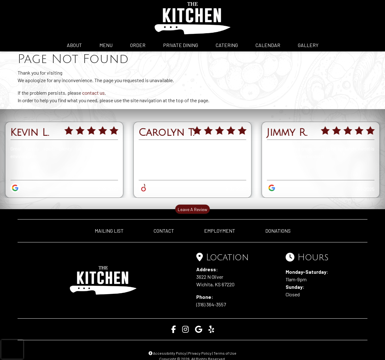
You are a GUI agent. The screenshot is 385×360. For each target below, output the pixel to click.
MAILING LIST (109, 231)
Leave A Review (192, 209)
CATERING (227, 45)
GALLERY (308, 45)
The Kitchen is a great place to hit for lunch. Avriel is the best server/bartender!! (320, 152)
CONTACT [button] (164, 231)
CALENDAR (268, 45)
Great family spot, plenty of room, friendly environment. (64, 152)
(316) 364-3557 (211, 304)
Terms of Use (225, 353)
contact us (93, 93)
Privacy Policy (200, 353)
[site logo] (192, 18)
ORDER (137, 45)
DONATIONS (278, 231)
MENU (106, 45)
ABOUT (74, 45)
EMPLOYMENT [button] (219, 231)
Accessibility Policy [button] (167, 353)
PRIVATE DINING (180, 45)
